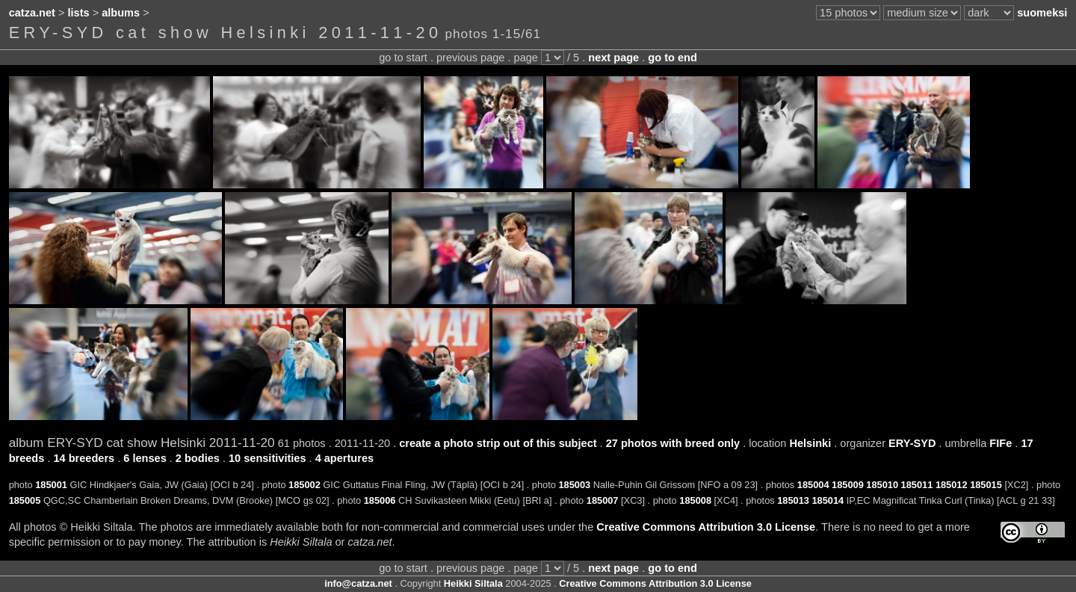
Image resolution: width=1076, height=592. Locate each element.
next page (613, 58)
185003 (574, 484)
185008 (695, 500)
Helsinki (810, 443)
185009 (848, 484)
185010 (882, 484)
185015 (986, 484)
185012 (952, 484)
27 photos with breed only (673, 443)
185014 (827, 500)
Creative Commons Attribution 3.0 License (705, 527)
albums (121, 13)
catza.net (32, 13)
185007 (603, 500)
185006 (380, 500)
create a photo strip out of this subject (497, 443)
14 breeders (83, 458)
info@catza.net (358, 583)
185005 (25, 500)
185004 (813, 484)
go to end (672, 58)
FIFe (1000, 443)
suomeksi (1042, 13)
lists (79, 13)
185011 (917, 484)
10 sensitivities (267, 458)
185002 (304, 484)
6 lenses (144, 458)
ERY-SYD (912, 443)
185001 (51, 484)
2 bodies (198, 458)
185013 (793, 500)
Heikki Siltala (473, 583)
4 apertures (344, 458)
